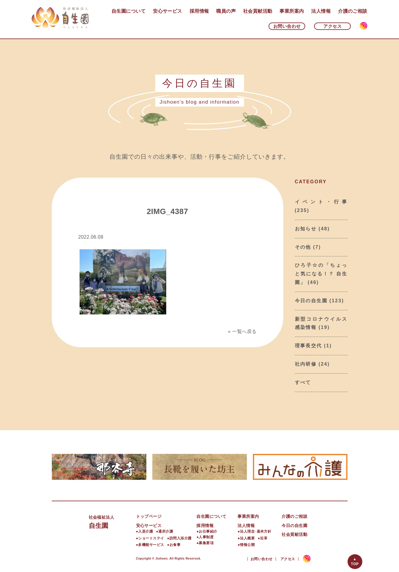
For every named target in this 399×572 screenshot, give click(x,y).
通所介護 (165, 531)
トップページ (149, 516)
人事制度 (206, 537)
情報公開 (247, 545)
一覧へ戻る (244, 331)
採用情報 (199, 11)
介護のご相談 (352, 11)
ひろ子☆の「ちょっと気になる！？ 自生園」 (321, 274)
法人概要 (247, 538)
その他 (303, 247)
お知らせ (306, 228)
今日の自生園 (311, 300)
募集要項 (206, 543)
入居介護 (145, 531)
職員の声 (226, 11)
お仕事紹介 (208, 531)
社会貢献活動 (257, 11)
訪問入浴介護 (180, 538)
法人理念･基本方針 (255, 531)
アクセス (332, 26)
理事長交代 (308, 345)
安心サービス (167, 11)
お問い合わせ (287, 26)
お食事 (174, 545)
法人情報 (321, 11)
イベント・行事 (321, 201)
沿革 (263, 538)
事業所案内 (292, 11)
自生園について (129, 11)
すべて (303, 382)
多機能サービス (151, 545)
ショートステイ (151, 538)
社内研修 (306, 364)
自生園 (112, 521)
